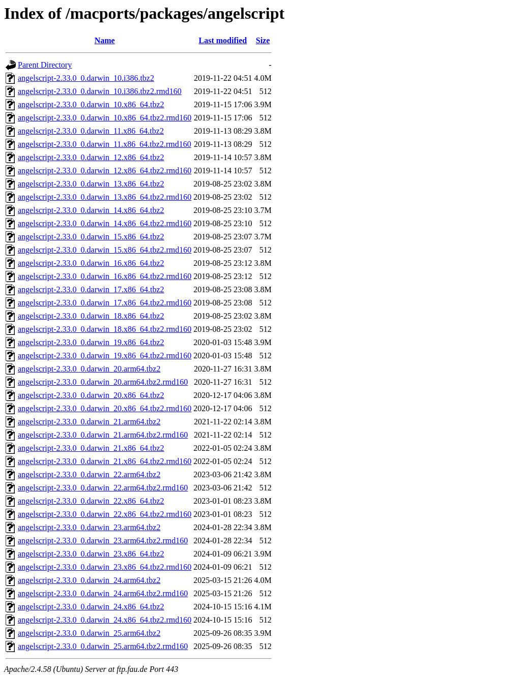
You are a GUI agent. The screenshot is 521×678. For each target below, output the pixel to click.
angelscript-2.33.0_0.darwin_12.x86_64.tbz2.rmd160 (104, 170)
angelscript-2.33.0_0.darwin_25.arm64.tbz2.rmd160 (103, 646)
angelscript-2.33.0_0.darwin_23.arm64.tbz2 (89, 527)
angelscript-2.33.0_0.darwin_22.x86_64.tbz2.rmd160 (104, 514)
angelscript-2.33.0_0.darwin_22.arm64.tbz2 (89, 474)
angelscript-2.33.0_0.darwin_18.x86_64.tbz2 (91, 316)
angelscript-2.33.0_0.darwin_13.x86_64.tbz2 (91, 183)
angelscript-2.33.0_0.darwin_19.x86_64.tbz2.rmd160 (104, 355)
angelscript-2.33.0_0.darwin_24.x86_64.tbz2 (91, 606)
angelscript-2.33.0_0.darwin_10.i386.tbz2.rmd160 (100, 91)
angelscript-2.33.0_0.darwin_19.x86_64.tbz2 (91, 342)
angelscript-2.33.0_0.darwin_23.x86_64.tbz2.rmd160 (104, 567)
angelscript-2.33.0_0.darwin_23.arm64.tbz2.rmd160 (103, 540)
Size (263, 40)
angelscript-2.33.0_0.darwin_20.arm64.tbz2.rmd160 (103, 382)
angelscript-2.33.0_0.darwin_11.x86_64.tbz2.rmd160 (104, 144)
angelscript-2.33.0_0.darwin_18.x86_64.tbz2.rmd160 (104, 329)
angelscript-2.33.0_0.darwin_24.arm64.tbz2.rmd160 (103, 593)
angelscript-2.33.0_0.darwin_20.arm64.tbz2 (89, 368)
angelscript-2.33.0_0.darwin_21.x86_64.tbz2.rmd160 (104, 461)
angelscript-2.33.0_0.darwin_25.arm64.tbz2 (89, 633)
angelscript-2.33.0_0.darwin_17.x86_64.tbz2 (91, 289)
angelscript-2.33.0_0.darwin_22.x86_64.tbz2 (91, 501)
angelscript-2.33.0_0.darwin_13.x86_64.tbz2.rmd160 (104, 197)
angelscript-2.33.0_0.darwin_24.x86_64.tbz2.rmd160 (104, 619)
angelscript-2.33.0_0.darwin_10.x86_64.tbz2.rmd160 (104, 117)
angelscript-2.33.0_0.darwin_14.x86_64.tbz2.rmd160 (104, 223)
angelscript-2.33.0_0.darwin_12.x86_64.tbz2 (91, 157)
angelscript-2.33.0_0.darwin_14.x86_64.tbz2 (91, 210)
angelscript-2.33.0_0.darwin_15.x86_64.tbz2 (91, 236)
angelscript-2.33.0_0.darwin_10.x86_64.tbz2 (91, 104)
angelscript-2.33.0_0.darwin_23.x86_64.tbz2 (91, 553)
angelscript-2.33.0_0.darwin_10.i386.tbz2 (86, 78)
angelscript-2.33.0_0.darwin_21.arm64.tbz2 (89, 421)
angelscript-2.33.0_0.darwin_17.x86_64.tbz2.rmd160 (104, 302)
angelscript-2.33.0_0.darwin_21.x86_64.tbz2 (91, 448)
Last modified (223, 40)
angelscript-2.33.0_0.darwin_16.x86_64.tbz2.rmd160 (104, 276)
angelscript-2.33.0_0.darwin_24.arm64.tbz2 (89, 580)
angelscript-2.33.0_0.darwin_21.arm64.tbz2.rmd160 (103, 434)
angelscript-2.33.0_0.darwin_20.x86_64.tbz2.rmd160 (104, 408)
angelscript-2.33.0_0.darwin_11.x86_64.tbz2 (91, 131)
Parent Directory (45, 64)
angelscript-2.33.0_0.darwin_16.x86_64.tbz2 (91, 263)
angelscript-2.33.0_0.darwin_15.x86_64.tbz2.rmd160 (104, 249)
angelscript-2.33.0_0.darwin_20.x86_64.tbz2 (91, 395)
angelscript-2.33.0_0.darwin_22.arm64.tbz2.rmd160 (103, 487)
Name (105, 40)
